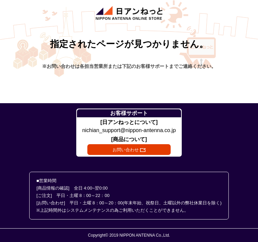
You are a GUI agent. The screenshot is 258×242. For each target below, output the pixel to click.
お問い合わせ (129, 149)
